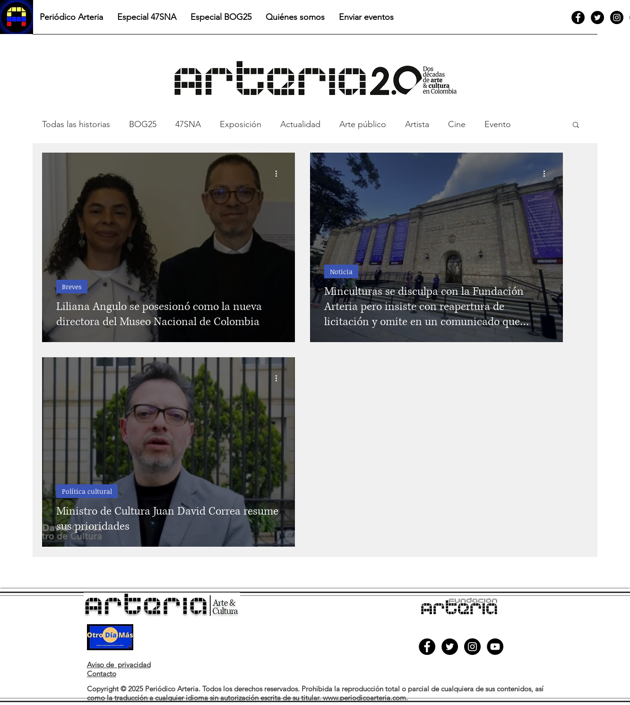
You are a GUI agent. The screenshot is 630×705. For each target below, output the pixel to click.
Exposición (240, 124)
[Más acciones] (279, 173)
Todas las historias (76, 124)
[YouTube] (495, 646)
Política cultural (87, 491)
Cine (457, 124)
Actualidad (300, 124)
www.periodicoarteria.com (364, 697)
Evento (497, 124)
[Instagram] (616, 17)
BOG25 (142, 124)
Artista (417, 124)
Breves (72, 286)
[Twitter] (597, 17)
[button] (575, 125)
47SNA (188, 124)
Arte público (362, 124)
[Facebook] (578, 17)
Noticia (341, 271)
